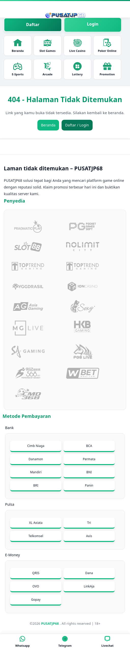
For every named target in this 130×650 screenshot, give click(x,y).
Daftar (32, 24)
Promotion (107, 69)
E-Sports (17, 69)
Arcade (47, 69)
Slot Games (47, 45)
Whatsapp (22, 641)
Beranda (18, 45)
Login (92, 24)
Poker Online (107, 45)
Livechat (107, 641)
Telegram (65, 641)
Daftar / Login (77, 125)
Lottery (77, 69)
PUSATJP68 (50, 623)
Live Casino (77, 45)
